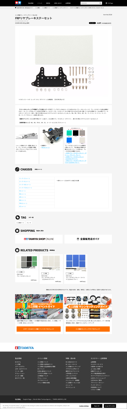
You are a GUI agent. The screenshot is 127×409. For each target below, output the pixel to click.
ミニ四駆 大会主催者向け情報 (46, 366)
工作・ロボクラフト (21, 369)
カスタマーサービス (97, 364)
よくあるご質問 (95, 369)
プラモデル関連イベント (45, 373)
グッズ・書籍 (19, 376)
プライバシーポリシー (97, 383)
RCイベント (41, 369)
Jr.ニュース (69, 385)
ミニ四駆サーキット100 (73, 383)
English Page (27, 399)
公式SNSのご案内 (96, 380)
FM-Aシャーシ (46, 147)
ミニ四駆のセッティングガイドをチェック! (88, 329)
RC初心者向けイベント (44, 371)
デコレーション (20, 373)
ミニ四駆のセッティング (73, 366)
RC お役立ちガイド (71, 362)
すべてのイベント (43, 380)
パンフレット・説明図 (72, 380)
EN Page (109, 3)
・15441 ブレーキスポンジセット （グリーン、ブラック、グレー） (76, 154)
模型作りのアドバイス (72, 371)
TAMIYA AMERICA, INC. (60, 399)
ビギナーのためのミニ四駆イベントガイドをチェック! (38, 329)
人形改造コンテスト (72, 373)
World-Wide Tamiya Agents (42, 399)
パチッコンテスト (71, 376)
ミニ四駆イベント (43, 362)
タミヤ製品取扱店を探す (98, 373)
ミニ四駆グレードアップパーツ (60, 8)
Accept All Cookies (110, 406)
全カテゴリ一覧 (20, 378)
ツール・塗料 (19, 371)
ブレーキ (29, 222)
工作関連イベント (43, 376)
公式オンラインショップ (98, 378)
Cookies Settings (84, 406)
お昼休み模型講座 (71, 378)
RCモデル (18, 362)
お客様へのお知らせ (97, 366)
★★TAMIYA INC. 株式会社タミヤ (25, 8)
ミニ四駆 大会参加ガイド (45, 364)
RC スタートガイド (71, 364)
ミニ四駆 (37, 8)
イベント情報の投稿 (44, 383)
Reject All (96, 406)
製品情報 (30, 3)
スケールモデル (20, 366)
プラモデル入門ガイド (72, 369)
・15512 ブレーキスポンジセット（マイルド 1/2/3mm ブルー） (75, 161)
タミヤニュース (70, 387)
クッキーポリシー (96, 385)
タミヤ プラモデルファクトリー (100, 376)
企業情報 (93, 362)
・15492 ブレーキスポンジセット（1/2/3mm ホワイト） (74, 158)
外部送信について (96, 387)
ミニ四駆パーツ (46, 8)
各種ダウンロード (96, 371)
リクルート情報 (95, 389)
